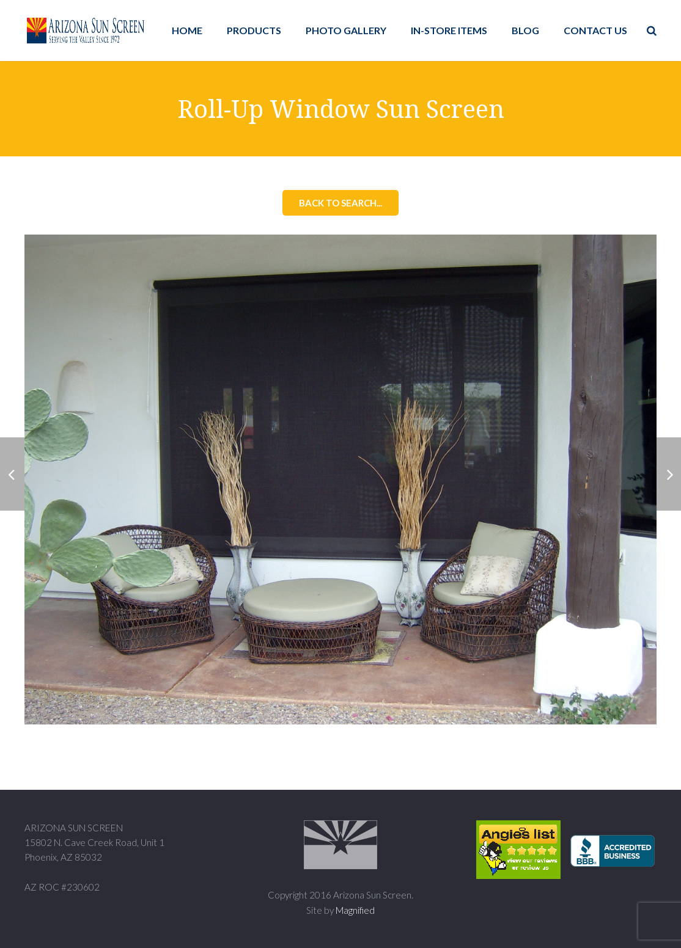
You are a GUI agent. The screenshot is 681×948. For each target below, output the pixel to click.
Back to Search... (340, 202)
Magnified (355, 910)
